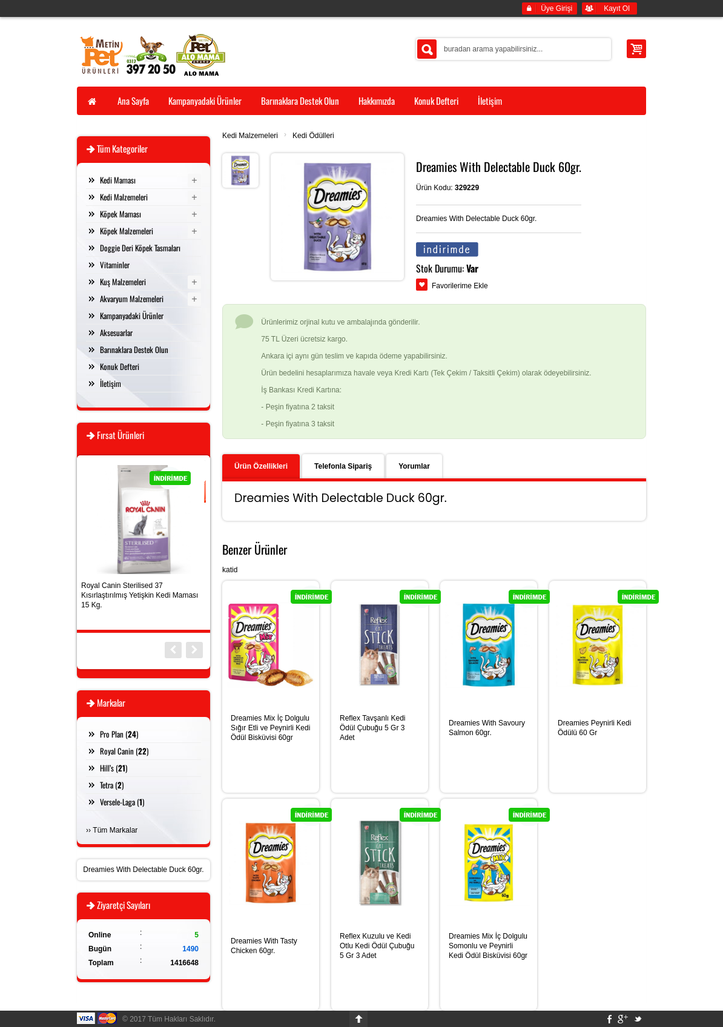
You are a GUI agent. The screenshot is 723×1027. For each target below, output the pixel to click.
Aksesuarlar (116, 332)
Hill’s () (113, 768)
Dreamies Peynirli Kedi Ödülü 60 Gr (594, 728)
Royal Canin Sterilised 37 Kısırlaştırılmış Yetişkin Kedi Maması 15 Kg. (139, 595)
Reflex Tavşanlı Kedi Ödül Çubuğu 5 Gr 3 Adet (373, 728)
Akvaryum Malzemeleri (131, 298)
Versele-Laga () (122, 802)
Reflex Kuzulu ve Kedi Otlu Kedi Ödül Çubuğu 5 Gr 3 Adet (377, 946)
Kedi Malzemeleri (250, 135)
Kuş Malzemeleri (123, 282)
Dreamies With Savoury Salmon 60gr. (487, 728)
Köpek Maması (120, 214)
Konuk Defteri (119, 366)
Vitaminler (115, 265)
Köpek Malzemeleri (126, 231)
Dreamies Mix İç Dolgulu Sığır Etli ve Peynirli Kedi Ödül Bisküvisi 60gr (270, 728)
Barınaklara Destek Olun (134, 349)
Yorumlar (414, 466)
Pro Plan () (119, 734)
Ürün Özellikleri (261, 466)
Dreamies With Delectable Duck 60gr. (143, 869)
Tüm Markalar (115, 830)
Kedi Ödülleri (313, 135)
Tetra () (112, 785)
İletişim (110, 383)
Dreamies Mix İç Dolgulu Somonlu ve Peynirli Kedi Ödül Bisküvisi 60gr (488, 946)
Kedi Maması (118, 180)
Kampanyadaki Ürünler (131, 315)
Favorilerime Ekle (460, 286)
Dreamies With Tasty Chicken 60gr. (264, 946)
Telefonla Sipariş (343, 466)
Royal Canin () (124, 751)
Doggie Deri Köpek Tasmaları (140, 248)
